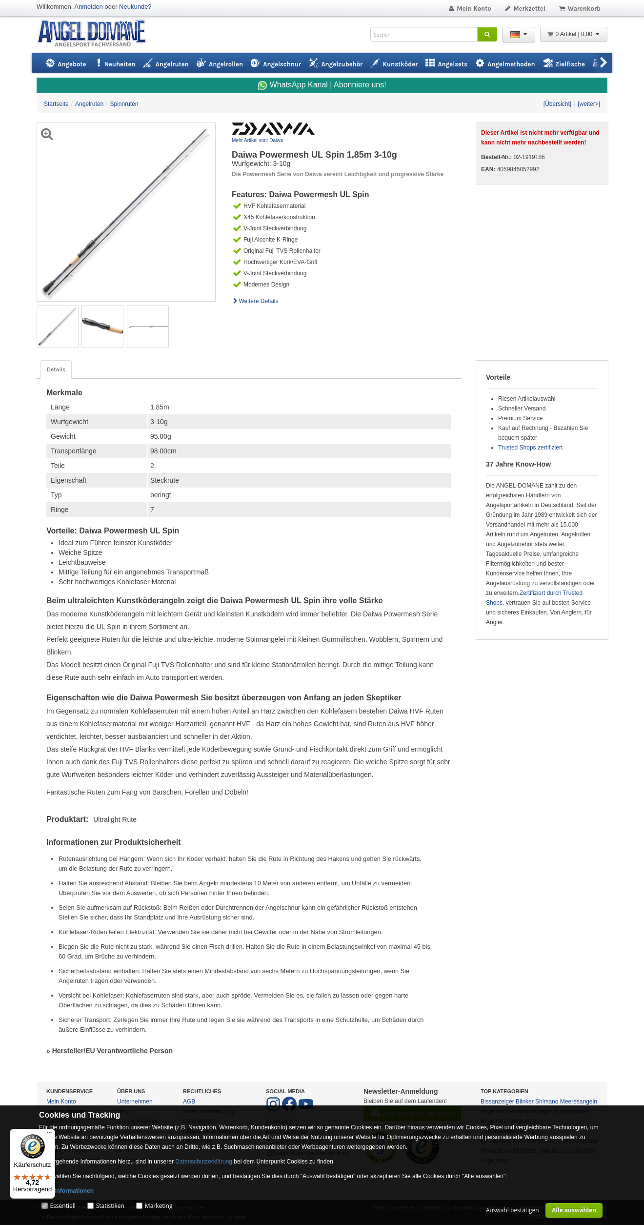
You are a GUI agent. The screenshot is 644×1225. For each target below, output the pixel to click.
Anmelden (88, 6)
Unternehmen (135, 1101)
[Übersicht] (557, 104)
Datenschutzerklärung (203, 1161)
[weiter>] (589, 104)
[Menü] (49, 1135)
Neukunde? (135, 6)
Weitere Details (255, 301)
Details (56, 369)
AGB (189, 1101)
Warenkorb (579, 8)
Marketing (159, 1206)
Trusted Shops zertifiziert (530, 447)
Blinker (525, 1101)
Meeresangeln (578, 1101)
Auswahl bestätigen (512, 1210)
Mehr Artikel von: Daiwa (257, 140)
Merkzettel (524, 8)
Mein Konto (469, 8)
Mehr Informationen (66, 1190)
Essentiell (62, 1206)
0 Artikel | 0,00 (573, 34)
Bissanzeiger (497, 1101)
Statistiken (110, 1206)
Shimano (546, 1101)
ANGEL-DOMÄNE (96, 34)
